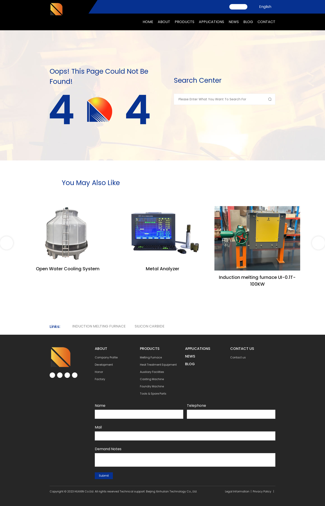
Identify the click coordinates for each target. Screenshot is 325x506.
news (234, 21)
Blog (248, 21)
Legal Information (237, 491)
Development (104, 365)
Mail (98, 427)
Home (148, 21)
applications (211, 21)
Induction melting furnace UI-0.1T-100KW (257, 280)
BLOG (190, 364)
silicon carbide (150, 326)
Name (100, 405)
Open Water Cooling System (68, 269)
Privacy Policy (262, 491)
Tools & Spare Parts (153, 393)
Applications (197, 348)
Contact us (238, 357)
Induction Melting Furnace (99, 326)
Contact (266, 21)
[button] (318, 242)
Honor (99, 372)
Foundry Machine (152, 386)
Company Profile (106, 357)
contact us (242, 348)
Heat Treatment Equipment (158, 365)
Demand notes (108, 449)
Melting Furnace (151, 357)
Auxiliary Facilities (152, 372)
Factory (100, 379)
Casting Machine (152, 379)
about (164, 21)
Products (184, 21)
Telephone (196, 405)
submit (104, 476)
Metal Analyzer (162, 269)
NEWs (190, 356)
